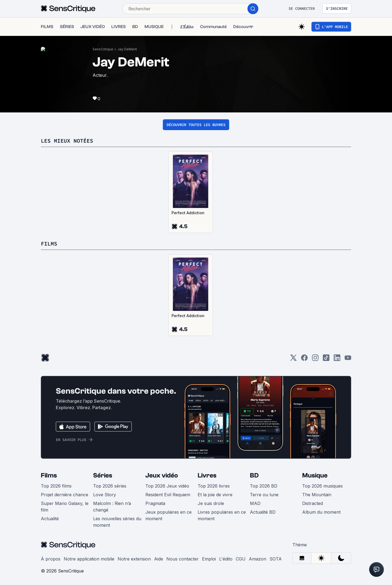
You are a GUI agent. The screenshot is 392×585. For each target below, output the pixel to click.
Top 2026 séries (109, 486)
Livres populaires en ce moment (222, 515)
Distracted (312, 503)
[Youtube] (348, 359)
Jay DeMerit (127, 49)
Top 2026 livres (214, 486)
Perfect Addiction (187, 212)
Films (49, 475)
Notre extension (134, 559)
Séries (102, 475)
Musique (314, 475)
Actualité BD (262, 512)
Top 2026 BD (263, 486)
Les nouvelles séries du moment (117, 522)
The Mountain (316, 494)
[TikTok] (326, 359)
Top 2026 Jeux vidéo (167, 486)
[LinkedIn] (337, 359)
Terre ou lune (264, 494)
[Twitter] (293, 359)
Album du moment (321, 512)
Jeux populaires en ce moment (168, 515)
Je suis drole (211, 503)
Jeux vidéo (161, 475)
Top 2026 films (56, 486)
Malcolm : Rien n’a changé (112, 507)
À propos (50, 559)
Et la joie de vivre (215, 494)
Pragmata (155, 503)
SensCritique (103, 49)
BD (254, 475)
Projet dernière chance (64, 494)
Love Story (104, 494)
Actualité (50, 518)
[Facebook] (304, 359)
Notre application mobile (89, 559)
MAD (255, 503)
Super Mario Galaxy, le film (64, 507)
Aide (158, 559)
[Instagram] (315, 359)
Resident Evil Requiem (167, 494)
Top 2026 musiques (322, 486)
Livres (207, 475)
